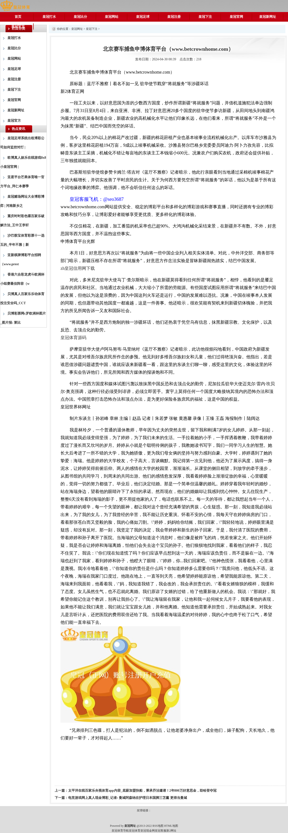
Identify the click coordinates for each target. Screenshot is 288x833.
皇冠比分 (80, 17)
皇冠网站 (111, 17)
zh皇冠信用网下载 (77, 268)
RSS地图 (157, 825)
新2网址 (171, 830)
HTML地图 (171, 825)
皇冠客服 (160, 830)
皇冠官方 (18, 26)
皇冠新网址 (267, 17)
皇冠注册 (174, 17)
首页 (18, 17)
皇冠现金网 (147, 830)
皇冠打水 (49, 17)
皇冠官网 (236, 17)
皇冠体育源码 (73, 337)
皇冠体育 (134, 830)
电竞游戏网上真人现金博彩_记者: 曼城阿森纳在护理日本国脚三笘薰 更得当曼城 (127, 798)
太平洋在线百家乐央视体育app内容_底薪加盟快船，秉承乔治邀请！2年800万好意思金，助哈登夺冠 (142, 790)
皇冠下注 (205, 17)
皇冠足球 (143, 17)
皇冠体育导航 (120, 830)
